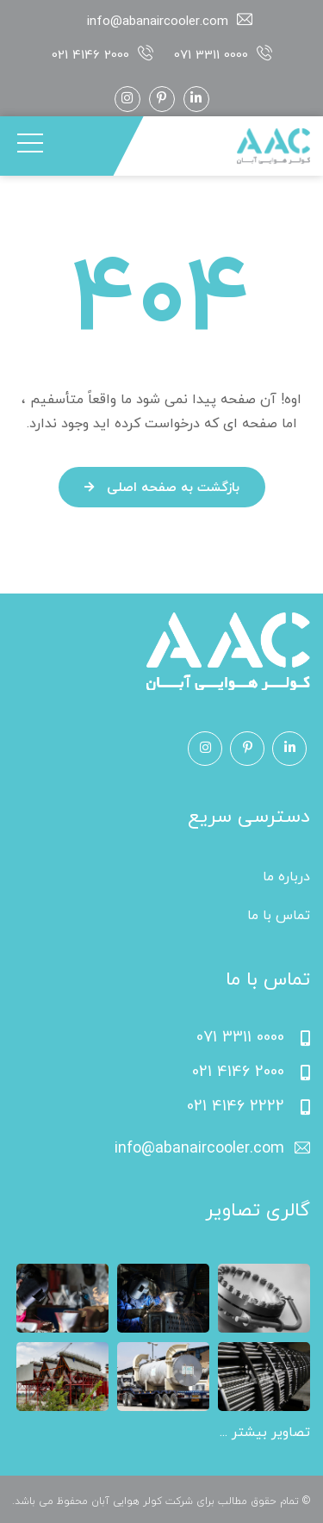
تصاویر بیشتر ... (265, 1432)
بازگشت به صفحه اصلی (161, 488)
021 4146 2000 (90, 56)
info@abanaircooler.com (157, 22)
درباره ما (286, 876)
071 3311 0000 (211, 56)
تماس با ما (278, 915)
